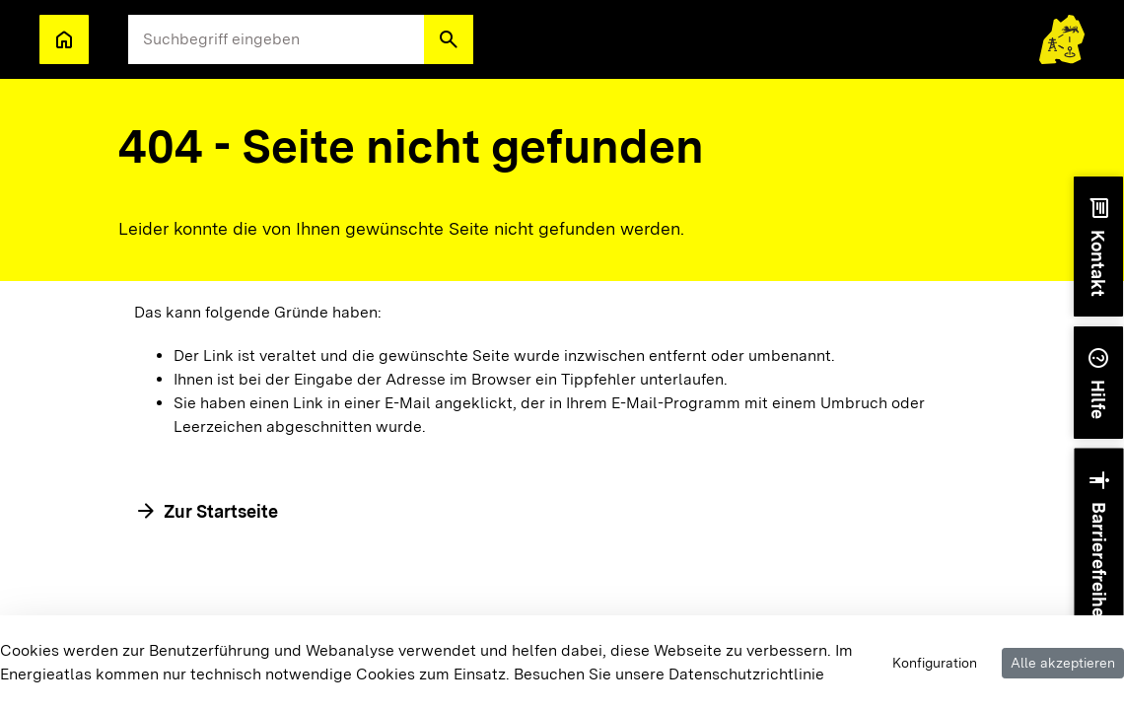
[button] (448, 39)
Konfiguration (934, 663)
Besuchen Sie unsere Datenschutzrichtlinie (669, 674)
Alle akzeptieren (1063, 663)
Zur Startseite (221, 511)
